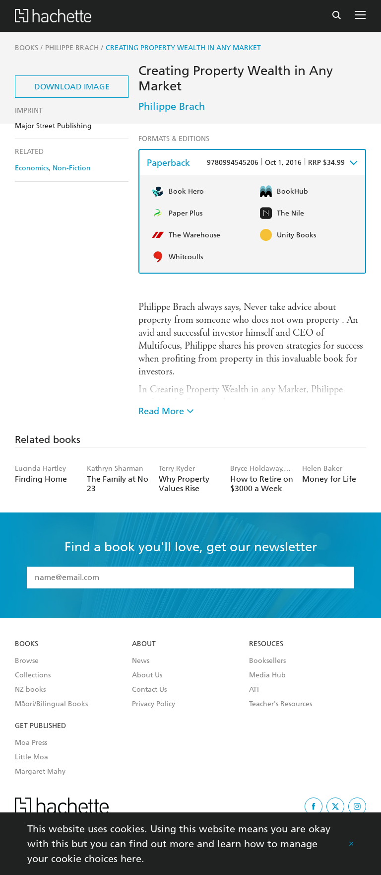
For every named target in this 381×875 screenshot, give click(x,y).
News (140, 660)
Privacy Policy (153, 704)
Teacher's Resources (280, 704)
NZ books (30, 689)
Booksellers (267, 660)
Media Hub (267, 675)
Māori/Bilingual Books (51, 704)
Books (26, 644)
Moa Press (31, 742)
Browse (27, 660)
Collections (33, 675)
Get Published (40, 726)
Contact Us (149, 689)
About (144, 644)
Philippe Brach (171, 106)
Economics (32, 168)
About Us (147, 675)
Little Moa (31, 757)
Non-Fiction (72, 168)
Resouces (266, 644)
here (131, 859)
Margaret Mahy (40, 771)
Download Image (72, 86)
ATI (254, 689)
